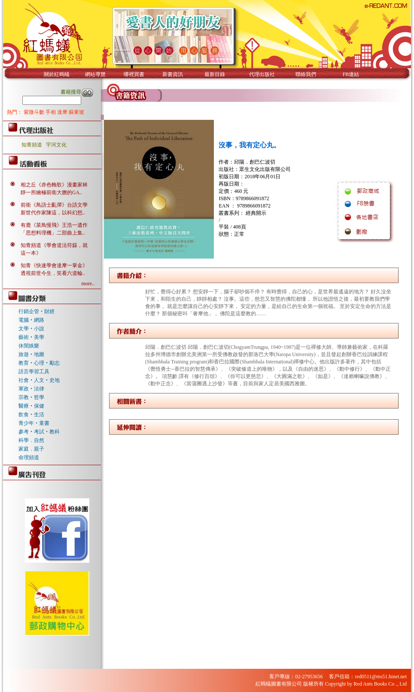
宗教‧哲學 (31, 397)
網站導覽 (95, 74)
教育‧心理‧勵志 (39, 363)
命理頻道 (28, 457)
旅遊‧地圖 (31, 354)
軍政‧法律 (31, 389)
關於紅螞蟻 (57, 74)
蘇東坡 (76, 112)
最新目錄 (214, 74)
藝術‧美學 (31, 337)
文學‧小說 (31, 329)
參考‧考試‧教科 (39, 432)
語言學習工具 (33, 372)
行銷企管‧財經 (36, 311)
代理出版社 (262, 74)
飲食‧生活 (31, 415)
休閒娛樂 (28, 346)
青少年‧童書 (33, 423)
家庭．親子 (31, 449)
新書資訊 (172, 74)
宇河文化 (56, 145)
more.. (87, 283)
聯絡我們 (305, 74)
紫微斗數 (35, 112)
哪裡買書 (134, 74)
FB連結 (351, 74)
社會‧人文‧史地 (39, 380)
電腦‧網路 (31, 320)
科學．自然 (31, 440)
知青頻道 (31, 145)
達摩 (63, 112)
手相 (51, 112)
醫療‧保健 (31, 406)
